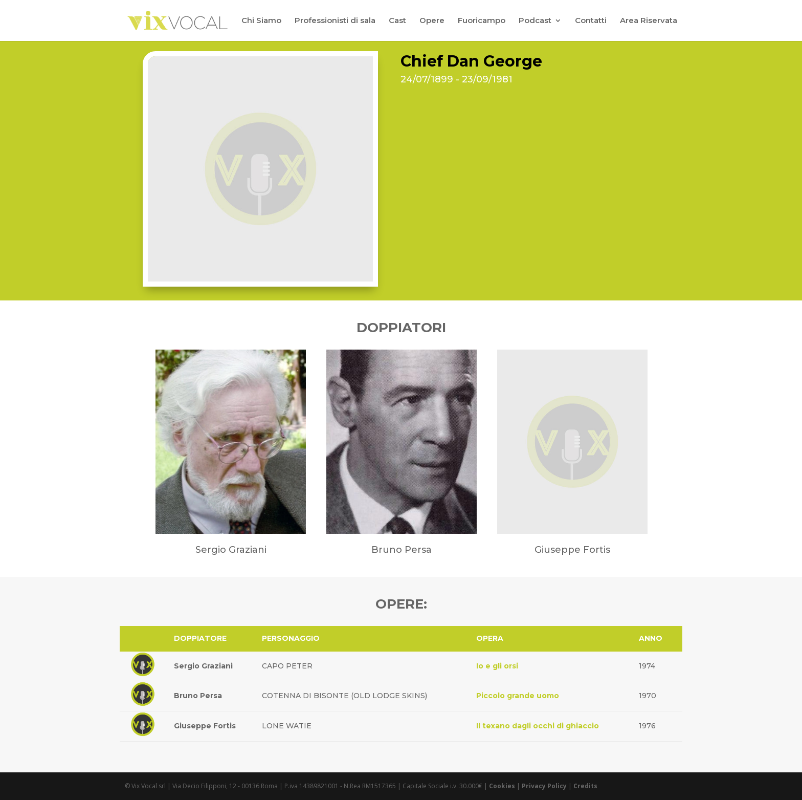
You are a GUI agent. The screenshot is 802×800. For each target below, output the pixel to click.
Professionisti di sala (335, 21)
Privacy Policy (544, 786)
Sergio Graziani (203, 666)
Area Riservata (648, 21)
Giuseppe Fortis (205, 725)
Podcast (535, 21)
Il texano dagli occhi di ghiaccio (537, 725)
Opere (431, 21)
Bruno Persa (198, 695)
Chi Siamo (261, 21)
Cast (397, 21)
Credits (585, 786)
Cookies (502, 786)
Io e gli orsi (497, 666)
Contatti (591, 21)
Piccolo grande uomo (517, 695)
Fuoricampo (481, 21)
